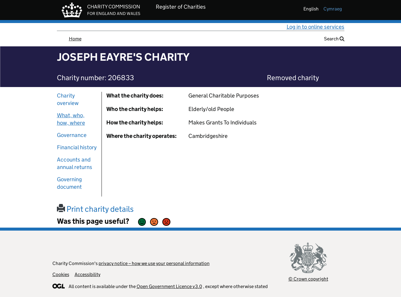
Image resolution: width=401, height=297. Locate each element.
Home (75, 39)
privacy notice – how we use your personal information (154, 263)
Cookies (60, 274)
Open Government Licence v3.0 (169, 286)
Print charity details (95, 209)
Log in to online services (315, 26)
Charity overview (68, 99)
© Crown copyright (308, 279)
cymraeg (332, 9)
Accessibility (87, 274)
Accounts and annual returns (74, 163)
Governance (72, 135)
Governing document (69, 183)
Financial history (77, 147)
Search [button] (334, 39)
